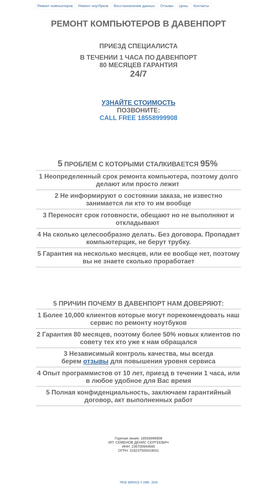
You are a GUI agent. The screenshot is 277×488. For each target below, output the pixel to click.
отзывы (96, 361)
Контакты (201, 6)
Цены (183, 6)
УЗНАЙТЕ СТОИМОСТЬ (138, 102)
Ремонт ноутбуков (93, 6)
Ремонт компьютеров (55, 6)
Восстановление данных (134, 6)
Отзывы (166, 6)
